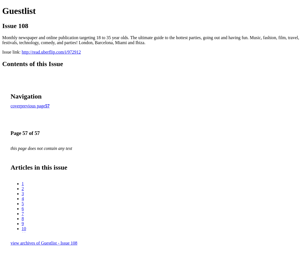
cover (16, 106)
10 (24, 228)
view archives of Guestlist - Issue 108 (44, 243)
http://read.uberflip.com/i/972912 (51, 52)
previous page (33, 106)
